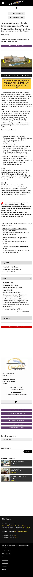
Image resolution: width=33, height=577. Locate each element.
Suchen (28, 451)
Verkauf (26, 39)
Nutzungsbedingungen (7, 556)
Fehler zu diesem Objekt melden (16, 327)
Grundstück (24, 94)
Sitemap (4, 569)
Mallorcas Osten (13, 41)
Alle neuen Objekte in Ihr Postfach (16, 410)
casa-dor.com (17, 392)
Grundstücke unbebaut (15, 39)
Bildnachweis (5, 563)
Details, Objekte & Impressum (17, 394)
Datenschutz (5, 560)
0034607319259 (17, 85)
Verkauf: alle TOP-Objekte (17, 424)
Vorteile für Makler (6, 550)
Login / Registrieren (16, 13)
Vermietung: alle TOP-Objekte (16, 427)
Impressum (4, 566)
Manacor (4, 41)
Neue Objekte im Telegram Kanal (16, 413)
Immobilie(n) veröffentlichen (16, 420)
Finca (10, 100)
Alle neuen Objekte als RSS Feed (16, 417)
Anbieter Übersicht (6, 553)
